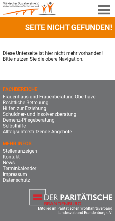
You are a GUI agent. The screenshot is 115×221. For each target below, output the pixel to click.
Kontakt (11, 157)
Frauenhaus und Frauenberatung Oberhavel (50, 97)
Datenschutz (16, 180)
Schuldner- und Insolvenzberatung (39, 114)
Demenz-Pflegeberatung (29, 120)
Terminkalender (19, 168)
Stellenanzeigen (20, 151)
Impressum (15, 174)
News (9, 163)
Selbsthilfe (14, 126)
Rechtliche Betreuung (25, 102)
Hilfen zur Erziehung (24, 108)
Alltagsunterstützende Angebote (37, 132)
